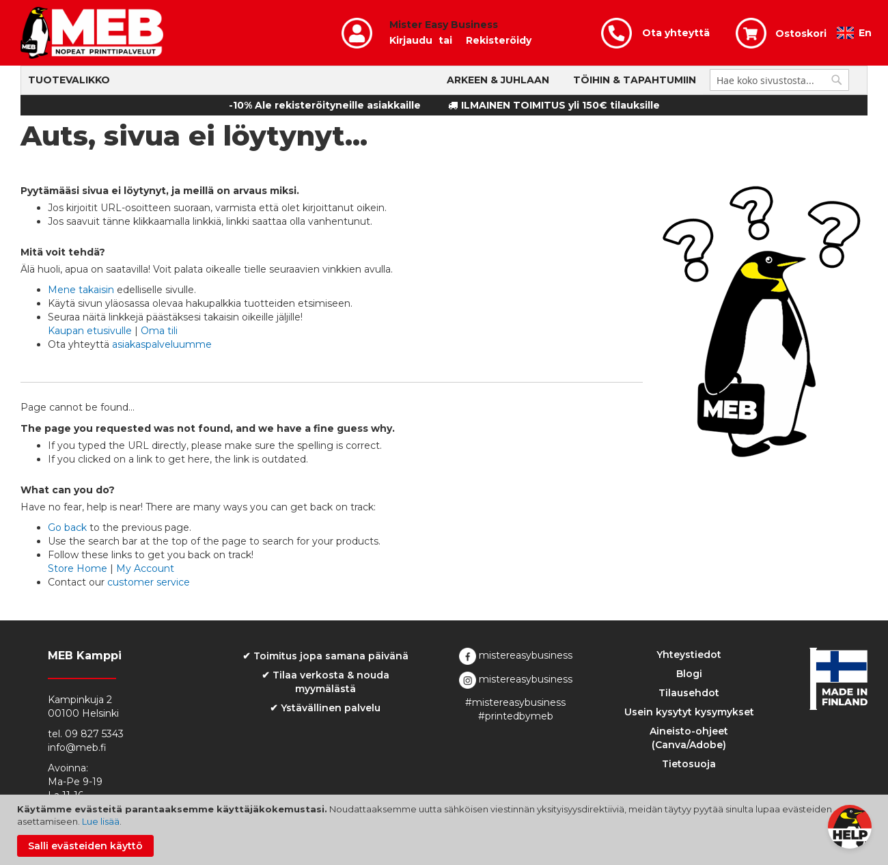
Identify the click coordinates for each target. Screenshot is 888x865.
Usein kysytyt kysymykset (689, 712)
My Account (145, 568)
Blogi (689, 674)
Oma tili (159, 331)
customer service (148, 582)
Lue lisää (101, 821)
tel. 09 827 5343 (86, 734)
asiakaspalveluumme (162, 344)
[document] (445, 830)
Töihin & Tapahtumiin (634, 80)
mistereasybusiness (515, 655)
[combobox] (779, 80)
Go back (67, 527)
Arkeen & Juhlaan (498, 80)
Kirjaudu (410, 40)
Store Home (77, 568)
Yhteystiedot (688, 654)
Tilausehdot (688, 693)
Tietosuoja (689, 764)
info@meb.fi (77, 747)
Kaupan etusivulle (90, 331)
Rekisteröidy (498, 40)
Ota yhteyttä (676, 33)
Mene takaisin (81, 290)
